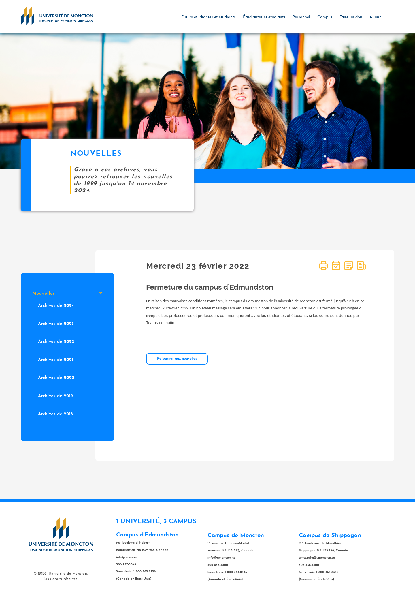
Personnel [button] (301, 17)
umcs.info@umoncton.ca (317, 557)
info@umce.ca (126, 557)
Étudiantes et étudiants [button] (264, 17)
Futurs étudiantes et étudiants (208, 17)
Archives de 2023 (56, 324)
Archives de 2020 (56, 378)
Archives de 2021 (55, 360)
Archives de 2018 (55, 414)
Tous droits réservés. (60, 579)
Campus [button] (324, 17)
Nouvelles (67, 293)
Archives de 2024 (56, 306)
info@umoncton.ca (221, 557)
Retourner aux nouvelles (177, 358)
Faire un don (350, 17)
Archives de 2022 (56, 342)
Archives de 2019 (55, 396)
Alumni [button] (376, 17)
